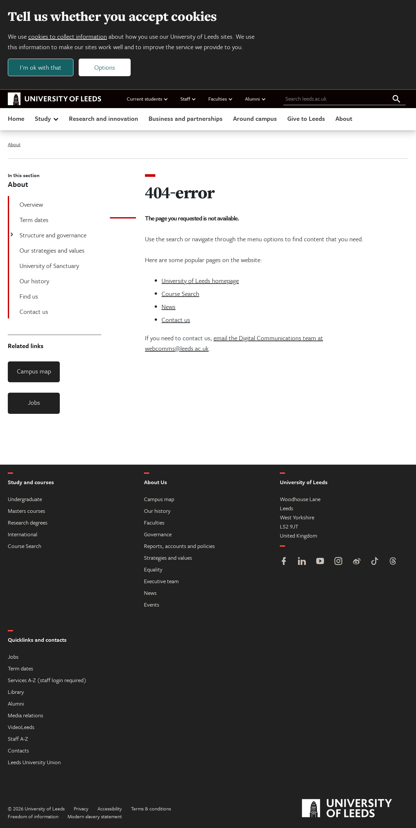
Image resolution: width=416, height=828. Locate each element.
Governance (158, 534)
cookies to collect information (67, 36)
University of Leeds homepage (200, 280)
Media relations (25, 715)
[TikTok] (375, 562)
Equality (153, 569)
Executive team (161, 581)
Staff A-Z (18, 739)
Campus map (34, 371)
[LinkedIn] (302, 562)
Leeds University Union (34, 762)
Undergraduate (25, 499)
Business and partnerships (186, 118)
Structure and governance (52, 235)
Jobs (34, 402)
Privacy (81, 808)
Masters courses (26, 511)
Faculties (220, 98)
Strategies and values (168, 558)
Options (104, 67)
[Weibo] (356, 562)
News (169, 306)
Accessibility (110, 808)
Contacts (18, 750)
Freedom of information (33, 816)
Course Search (180, 293)
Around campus (255, 118)
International (22, 534)
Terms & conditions (151, 808)
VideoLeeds (21, 727)
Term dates (20, 668)
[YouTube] (320, 562)
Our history (157, 511)
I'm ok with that (40, 67)
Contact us (176, 319)
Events (151, 604)
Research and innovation (103, 118)
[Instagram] (338, 562)
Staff (188, 98)
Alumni (255, 98)
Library (16, 692)
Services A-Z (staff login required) (47, 680)
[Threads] (393, 562)
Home (16, 118)
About (343, 118)
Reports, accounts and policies (179, 546)
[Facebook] (284, 562)
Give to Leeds (306, 118)
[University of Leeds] (355, 808)
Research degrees (27, 522)
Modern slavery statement (95, 816)
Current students (147, 98)
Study (47, 118)
